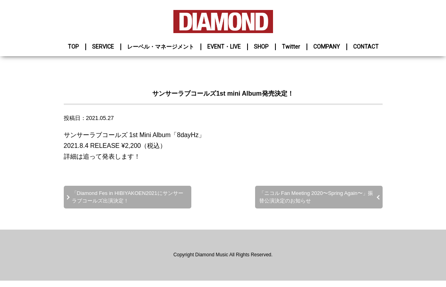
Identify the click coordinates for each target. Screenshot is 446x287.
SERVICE (103, 46)
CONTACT (366, 46)
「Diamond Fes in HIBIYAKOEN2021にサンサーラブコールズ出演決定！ (127, 196)
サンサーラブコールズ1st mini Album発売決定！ (222, 93)
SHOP (261, 46)
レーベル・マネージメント (160, 46)
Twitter (291, 46)
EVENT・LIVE (224, 46)
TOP (73, 46)
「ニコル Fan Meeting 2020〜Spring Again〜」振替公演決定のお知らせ (316, 196)
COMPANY (326, 46)
